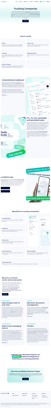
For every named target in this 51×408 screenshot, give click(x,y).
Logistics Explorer (15, 395)
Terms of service (35, 395)
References (26, 1)
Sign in (48, 1)
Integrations (36, 1)
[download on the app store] (5, 188)
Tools (16, 1)
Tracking (42, 1)
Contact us (44, 395)
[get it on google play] (5, 191)
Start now (26, 21)
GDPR (33, 398)
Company (31, 1)
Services (20, 1)
